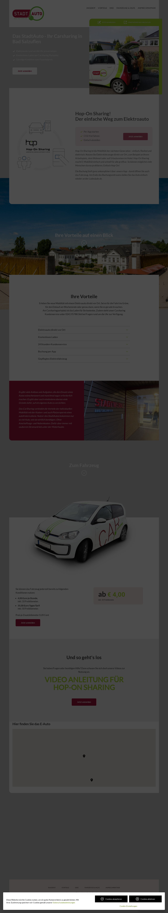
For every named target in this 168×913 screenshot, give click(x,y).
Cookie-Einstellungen (128, 906)
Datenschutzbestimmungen (64, 902)
